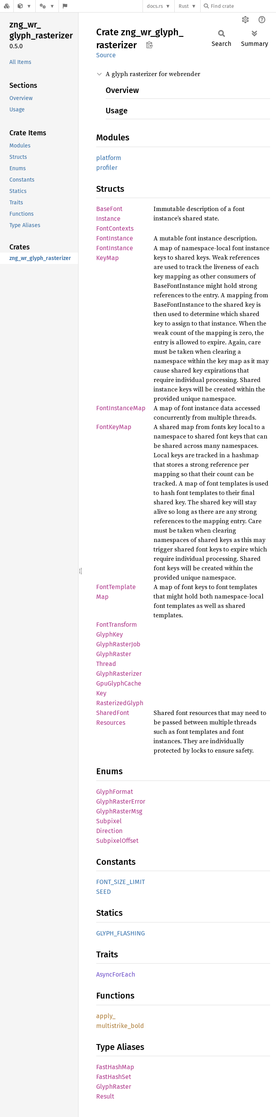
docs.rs (155, 6)
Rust (184, 6)
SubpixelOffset (117, 840)
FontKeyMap (114, 427)
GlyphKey (109, 634)
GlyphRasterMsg (119, 811)
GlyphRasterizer (119, 673)
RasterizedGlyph (119, 703)
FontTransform (116, 624)
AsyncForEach (115, 974)
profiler (106, 167)
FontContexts (114, 228)
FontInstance (114, 238)
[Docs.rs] (6, 6)
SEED (103, 891)
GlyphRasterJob (118, 644)
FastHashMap (115, 1067)
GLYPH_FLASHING (120, 933)
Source (106, 55)
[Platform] (47, 6)
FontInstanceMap (121, 408)
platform (108, 158)
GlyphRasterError (120, 801)
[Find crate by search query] (243, 6)
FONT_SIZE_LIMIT (120, 882)
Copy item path (149, 44)
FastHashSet (113, 1077)
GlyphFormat (114, 791)
